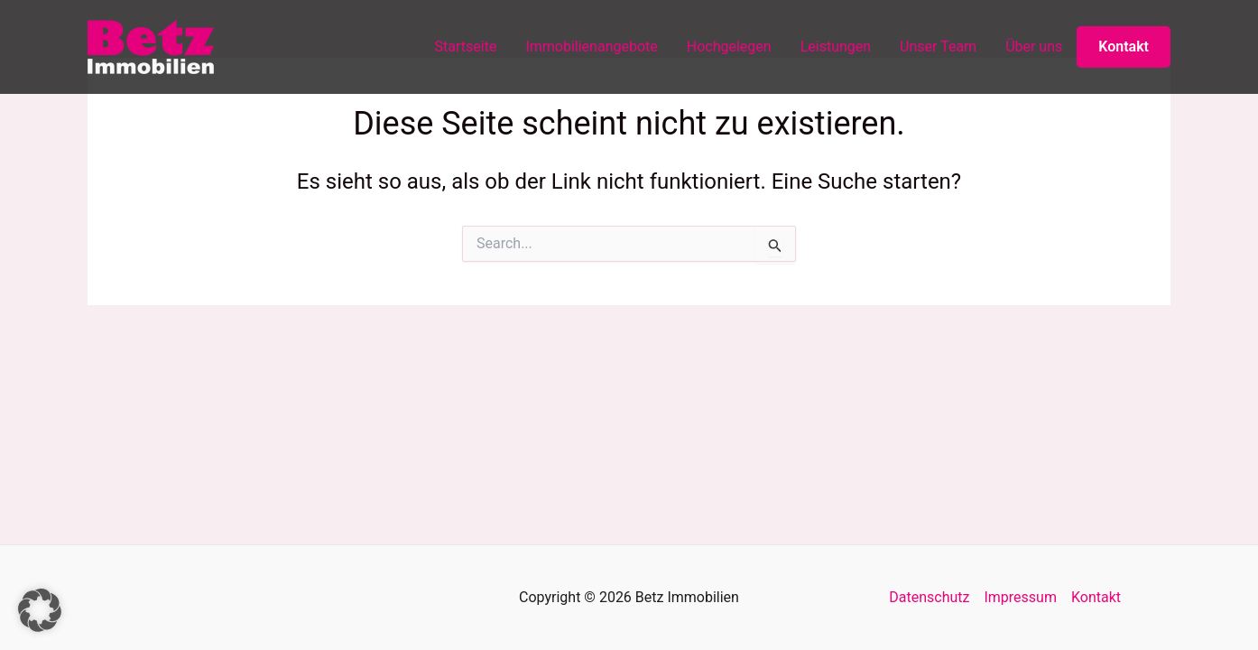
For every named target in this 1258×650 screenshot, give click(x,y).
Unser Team (938, 46)
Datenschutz (929, 597)
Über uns (1033, 46)
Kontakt (1123, 46)
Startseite (466, 46)
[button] (39, 610)
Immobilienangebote (591, 46)
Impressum (1020, 597)
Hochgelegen (729, 46)
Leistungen (835, 46)
